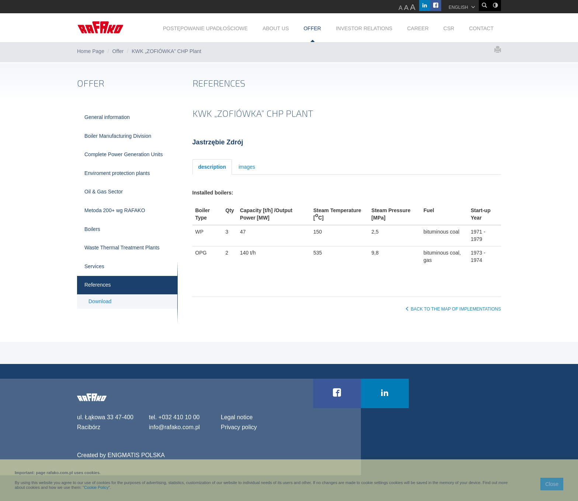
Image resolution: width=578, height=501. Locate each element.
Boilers (92, 229)
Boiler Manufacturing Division (117, 136)
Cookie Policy (96, 487)
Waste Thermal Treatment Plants (122, 248)
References (97, 285)
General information (107, 117)
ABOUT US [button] (275, 28)
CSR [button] (449, 28)
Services (94, 266)
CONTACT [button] (481, 28)
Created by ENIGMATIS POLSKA (121, 455)
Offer (118, 51)
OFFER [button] (312, 28)
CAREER (417, 28)
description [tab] (212, 167)
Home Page (90, 51)
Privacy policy (239, 427)
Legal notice (237, 417)
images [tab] (246, 167)
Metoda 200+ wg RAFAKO (114, 210)
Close (551, 484)
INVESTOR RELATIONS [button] (364, 28)
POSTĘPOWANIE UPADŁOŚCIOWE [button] (205, 28)
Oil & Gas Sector (103, 192)
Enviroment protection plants (117, 173)
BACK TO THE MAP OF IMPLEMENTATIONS (453, 309)
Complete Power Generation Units (123, 154)
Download (99, 301)
